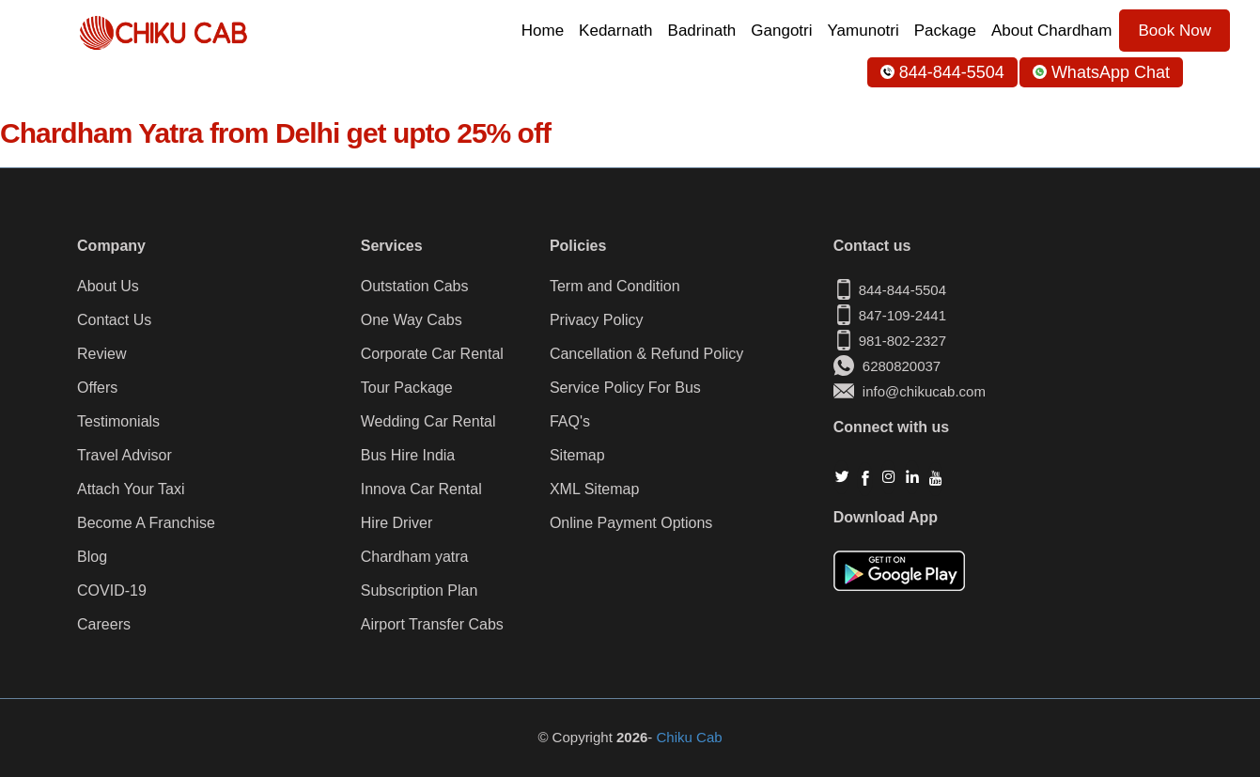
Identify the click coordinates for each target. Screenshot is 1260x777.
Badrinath (702, 30)
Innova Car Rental (421, 489)
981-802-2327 (902, 341)
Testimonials (118, 421)
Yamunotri (863, 30)
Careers (104, 624)
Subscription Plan (419, 590)
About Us (108, 286)
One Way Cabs (411, 320)
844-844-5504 (942, 72)
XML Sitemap (594, 489)
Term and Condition (615, 286)
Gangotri (781, 30)
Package (945, 30)
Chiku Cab (690, 737)
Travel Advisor (124, 455)
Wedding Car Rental (428, 421)
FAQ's (570, 421)
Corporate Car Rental (432, 354)
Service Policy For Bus (625, 388)
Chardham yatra (415, 557)
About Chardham (1051, 30)
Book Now (1174, 30)
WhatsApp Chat (1101, 72)
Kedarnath (615, 30)
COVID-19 (112, 590)
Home (542, 30)
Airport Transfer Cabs (432, 624)
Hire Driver (396, 523)
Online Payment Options (631, 523)
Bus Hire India (408, 455)
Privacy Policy (597, 320)
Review (101, 354)
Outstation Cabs (415, 286)
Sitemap (577, 455)
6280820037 (887, 365)
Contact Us (114, 320)
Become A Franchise (146, 523)
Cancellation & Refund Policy (646, 354)
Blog (92, 557)
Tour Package (407, 388)
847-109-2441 (902, 315)
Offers (97, 388)
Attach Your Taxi (130, 489)
